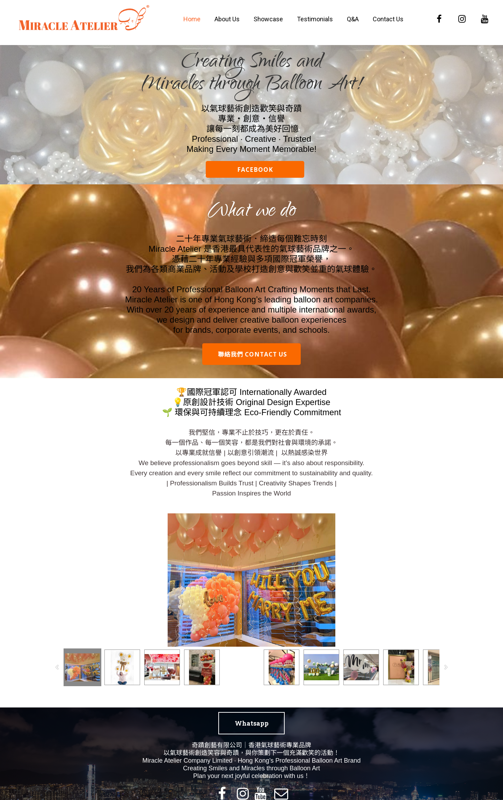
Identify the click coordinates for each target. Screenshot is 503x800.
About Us (227, 19)
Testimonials (315, 19)
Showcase (268, 19)
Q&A (353, 19)
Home (192, 19)
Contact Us (388, 19)
